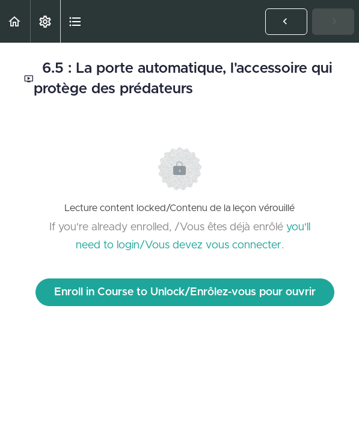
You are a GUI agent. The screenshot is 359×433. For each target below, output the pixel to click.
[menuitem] (45, 21)
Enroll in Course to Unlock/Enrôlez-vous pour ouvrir (185, 292)
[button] (15, 21)
